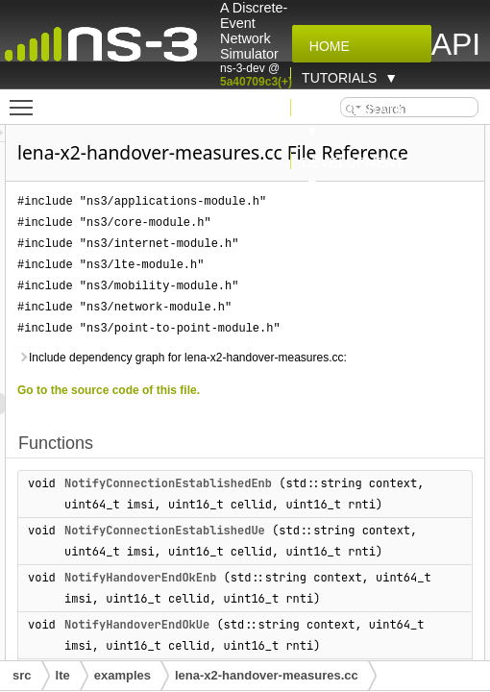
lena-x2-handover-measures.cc (266, 675)
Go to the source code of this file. (217, 417)
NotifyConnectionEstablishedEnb (276, 510)
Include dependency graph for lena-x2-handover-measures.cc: (290, 384)
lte (63, 675)
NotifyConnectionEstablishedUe (273, 578)
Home (326, 46)
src (22, 675)
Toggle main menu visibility (26, 99)
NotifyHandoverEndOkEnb (249, 647)
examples (122, 675)
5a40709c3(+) (256, 81)
